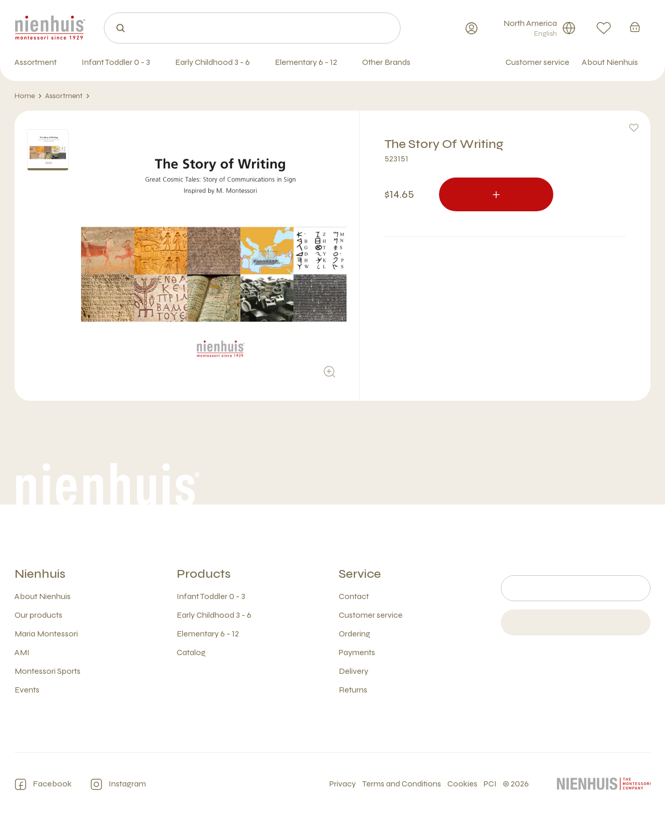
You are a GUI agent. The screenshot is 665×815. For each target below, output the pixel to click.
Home (28, 96)
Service (360, 573)
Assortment (67, 96)
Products (204, 573)
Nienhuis (40, 573)
